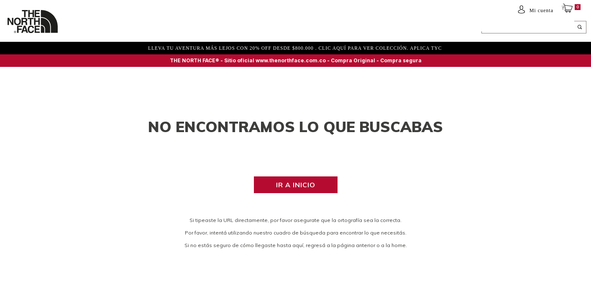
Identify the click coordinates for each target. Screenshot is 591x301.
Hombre (82, 28)
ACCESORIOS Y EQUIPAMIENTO (190, 28)
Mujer (110, 28)
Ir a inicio (295, 185)
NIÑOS (135, 28)
